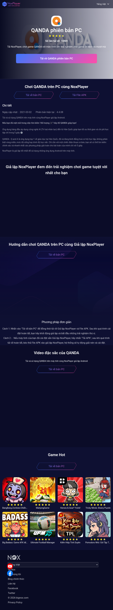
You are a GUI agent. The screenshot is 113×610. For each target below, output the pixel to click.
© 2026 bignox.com (18, 597)
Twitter (11, 593)
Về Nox (11, 569)
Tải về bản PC (34, 95)
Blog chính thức (16, 579)
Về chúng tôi (14, 574)
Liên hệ (11, 583)
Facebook (13, 588)
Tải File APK (79, 95)
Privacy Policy (15, 602)
